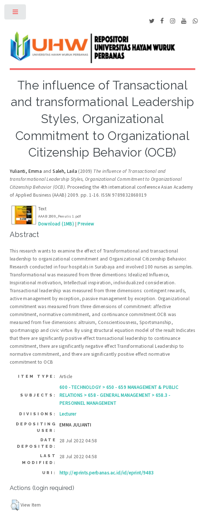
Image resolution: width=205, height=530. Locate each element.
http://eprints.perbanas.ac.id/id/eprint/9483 (106, 473)
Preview (85, 224)
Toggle (15, 13)
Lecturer (67, 414)
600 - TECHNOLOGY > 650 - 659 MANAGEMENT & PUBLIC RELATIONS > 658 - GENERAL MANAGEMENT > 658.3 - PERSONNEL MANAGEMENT (118, 395)
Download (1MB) (56, 224)
